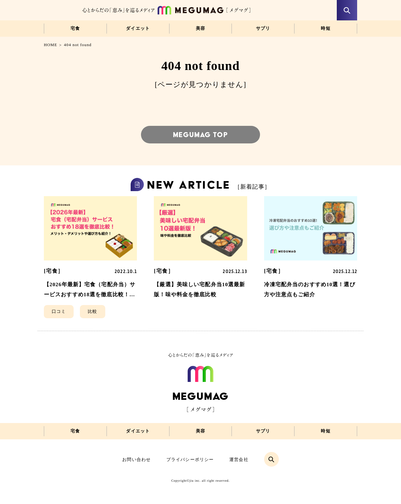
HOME (50, 44)
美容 (201, 28)
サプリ (263, 28)
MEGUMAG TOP (200, 135)
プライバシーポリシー (190, 459)
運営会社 (238, 459)
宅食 (75, 28)
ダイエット (138, 28)
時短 (326, 28)
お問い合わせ (136, 459)
